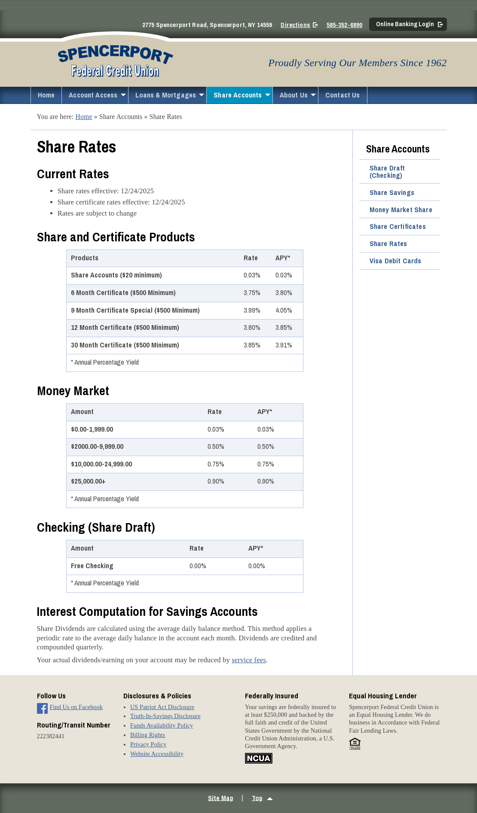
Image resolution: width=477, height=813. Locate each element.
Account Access (93, 95)
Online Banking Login (405, 24)
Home (46, 95)
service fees (249, 660)
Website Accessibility (156, 753)
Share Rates (388, 243)
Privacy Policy (148, 744)
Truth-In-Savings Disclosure (165, 716)
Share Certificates (398, 226)
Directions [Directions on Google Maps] (295, 25)
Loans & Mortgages (165, 95)
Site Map (220, 797)
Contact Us (342, 95)
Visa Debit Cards (396, 260)
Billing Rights (147, 734)
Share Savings (392, 192)
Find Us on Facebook (76, 706)
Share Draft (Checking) (387, 171)
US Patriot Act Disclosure (162, 706)
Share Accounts (238, 95)
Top (257, 797)
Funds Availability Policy (161, 725)
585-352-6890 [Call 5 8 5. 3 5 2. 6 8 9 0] (345, 25)
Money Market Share (401, 209)
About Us (294, 95)
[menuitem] (46, 95)
